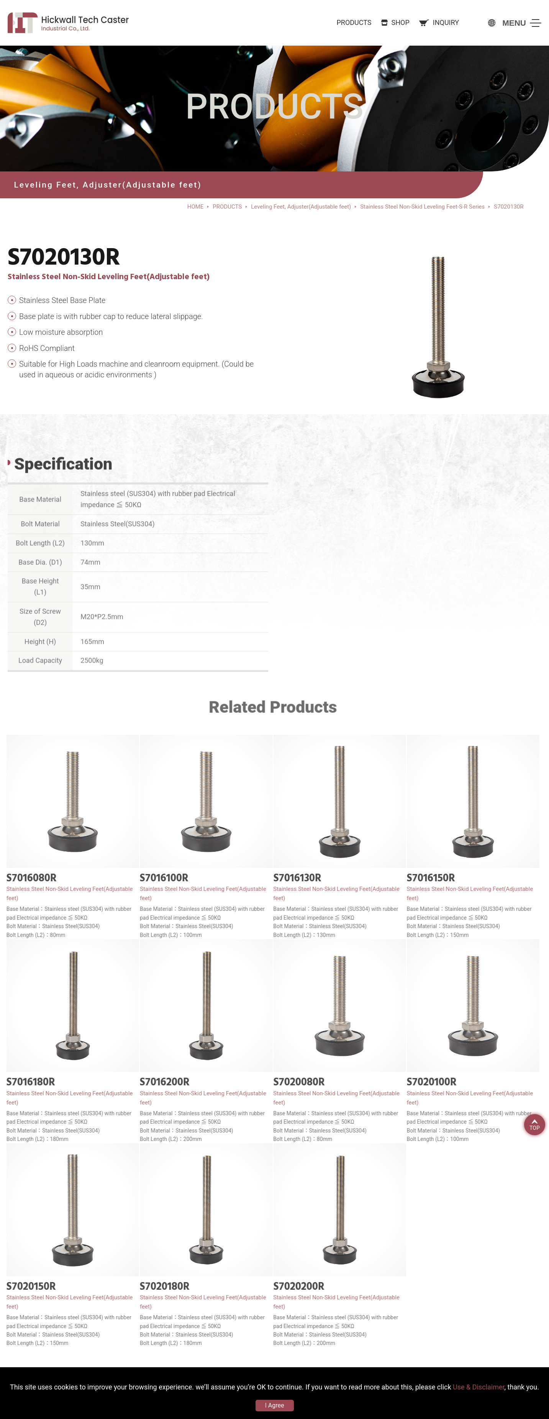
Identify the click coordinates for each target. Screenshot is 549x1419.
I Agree (274, 1405)
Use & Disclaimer (478, 1387)
